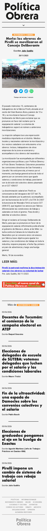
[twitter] (21, 91)
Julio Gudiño (27, 51)
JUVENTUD (33, 504)
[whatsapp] (31, 91)
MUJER (28, 502)
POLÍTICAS (15, 499)
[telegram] (26, 91)
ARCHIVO (37, 507)
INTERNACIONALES (28, 499)
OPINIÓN (31, 509)
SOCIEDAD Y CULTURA (18, 504)
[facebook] (16, 91)
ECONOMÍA (37, 502)
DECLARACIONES (18, 509)
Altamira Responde (23, 512)
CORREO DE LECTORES (14, 507)
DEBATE (28, 507)
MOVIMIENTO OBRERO (24, 35)
